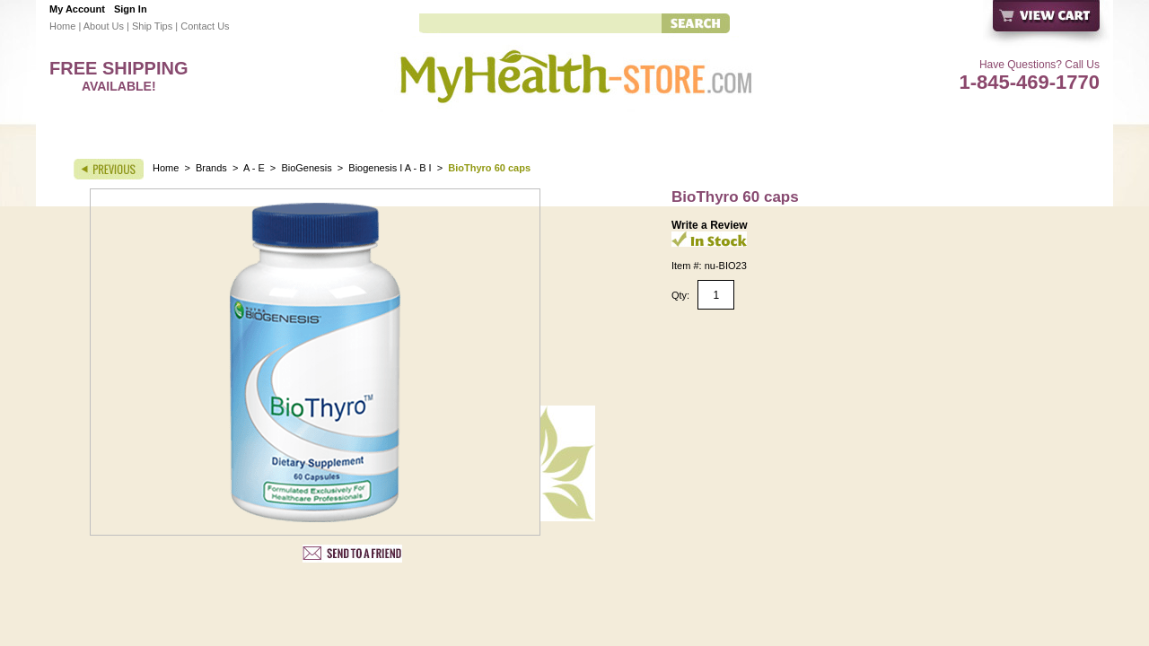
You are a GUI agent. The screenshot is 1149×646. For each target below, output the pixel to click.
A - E (254, 167)
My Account (77, 9)
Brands (211, 167)
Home (62, 26)
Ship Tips (152, 26)
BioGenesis (307, 167)
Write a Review (709, 225)
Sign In (130, 9)
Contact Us (204, 26)
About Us (103, 26)
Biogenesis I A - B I (389, 167)
